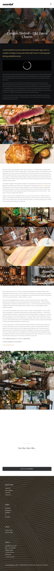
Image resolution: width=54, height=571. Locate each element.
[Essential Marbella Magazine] (8, 4)
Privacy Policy (9, 532)
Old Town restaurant (44, 185)
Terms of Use (8, 530)
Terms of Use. (39, 565)
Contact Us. (46, 565)
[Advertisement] (27, 425)
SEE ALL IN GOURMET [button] (27, 469)
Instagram (8, 510)
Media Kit (7, 488)
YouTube (7, 517)
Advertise (7, 492)
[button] (51, 4)
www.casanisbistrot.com (8, 345)
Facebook (7, 508)
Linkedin (7, 512)
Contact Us (8, 495)
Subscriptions (9, 490)
